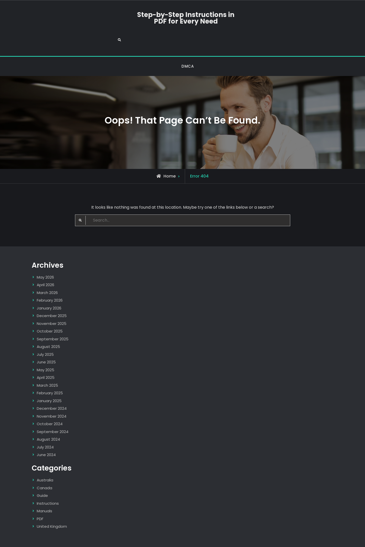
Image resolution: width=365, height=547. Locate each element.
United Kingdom (52, 507)
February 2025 (50, 374)
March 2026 (47, 274)
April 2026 (45, 266)
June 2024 (46, 436)
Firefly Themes (263, 538)
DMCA (187, 47)
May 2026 (45, 258)
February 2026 (50, 281)
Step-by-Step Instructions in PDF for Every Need (182, 18)
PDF (40, 500)
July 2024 (45, 428)
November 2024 (51, 397)
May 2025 (45, 351)
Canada (44, 469)
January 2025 (49, 382)
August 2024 (48, 420)
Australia (45, 461)
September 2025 (52, 320)
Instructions (48, 484)
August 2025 (48, 328)
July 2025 (45, 335)
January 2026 (49, 289)
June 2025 (46, 343)
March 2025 (47, 366)
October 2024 (50, 405)
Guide (42, 476)
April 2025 (45, 359)
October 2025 (50, 312)
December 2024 (52, 390)
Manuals (44, 492)
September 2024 (52, 413)
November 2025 (51, 304)
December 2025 (52, 297)
